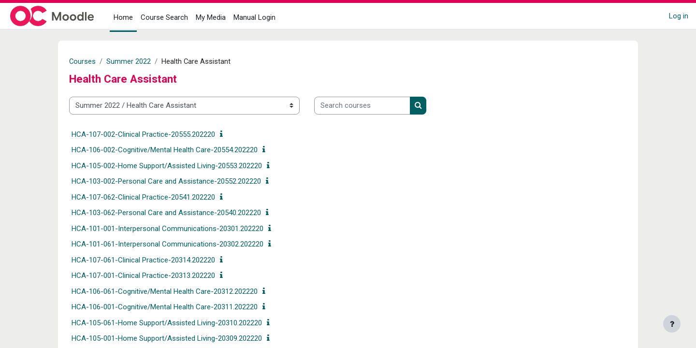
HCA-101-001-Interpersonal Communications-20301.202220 (167, 228)
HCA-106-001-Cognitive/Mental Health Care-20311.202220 (165, 307)
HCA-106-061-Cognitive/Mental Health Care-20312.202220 (165, 291)
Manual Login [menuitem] (254, 17)
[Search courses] (362, 106)
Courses (82, 61)
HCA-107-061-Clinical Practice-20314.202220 (143, 260)
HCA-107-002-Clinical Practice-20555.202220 (143, 134)
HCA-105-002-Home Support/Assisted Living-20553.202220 (167, 165)
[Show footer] (672, 324)
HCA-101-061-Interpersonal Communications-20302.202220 (167, 244)
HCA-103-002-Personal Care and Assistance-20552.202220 (166, 181)
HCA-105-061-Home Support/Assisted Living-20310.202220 (167, 323)
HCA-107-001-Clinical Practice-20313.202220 (143, 275)
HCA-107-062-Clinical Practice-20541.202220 (143, 197)
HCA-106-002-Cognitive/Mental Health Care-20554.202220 (165, 149)
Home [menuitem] (123, 17)
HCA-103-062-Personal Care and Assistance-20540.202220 (166, 212)
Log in (678, 16)
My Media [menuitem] (211, 17)
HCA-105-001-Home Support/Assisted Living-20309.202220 (167, 338)
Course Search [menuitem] (164, 17)
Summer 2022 (129, 61)
